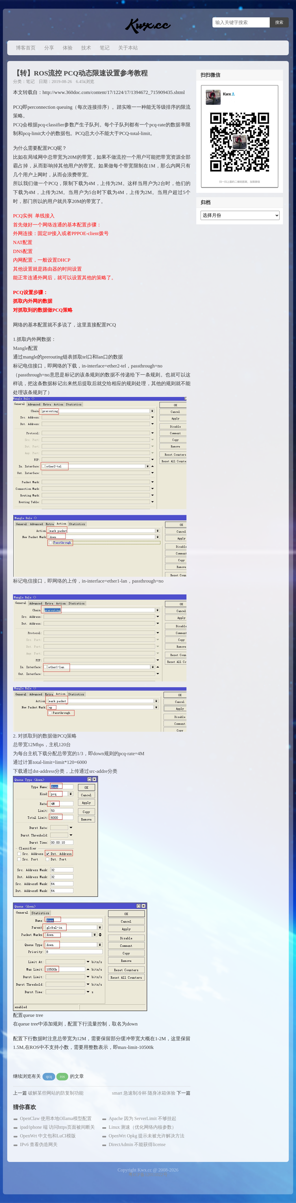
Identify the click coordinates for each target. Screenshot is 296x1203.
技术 (86, 48)
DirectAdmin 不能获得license (137, 1144)
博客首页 (26, 48)
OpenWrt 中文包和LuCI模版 (48, 1135)
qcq (49, 1076)
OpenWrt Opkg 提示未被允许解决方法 (146, 1135)
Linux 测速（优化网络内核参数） (142, 1127)
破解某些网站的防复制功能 (56, 1093)
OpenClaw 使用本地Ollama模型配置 (56, 1118)
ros (62, 1076)
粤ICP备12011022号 (148, 1174)
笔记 (105, 48)
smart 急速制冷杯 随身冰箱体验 (143, 1093)
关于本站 (128, 48)
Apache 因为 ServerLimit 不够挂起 (142, 1118)
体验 (68, 48)
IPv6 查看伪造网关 (39, 1144)
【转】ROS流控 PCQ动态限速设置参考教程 (80, 73)
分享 (49, 48)
